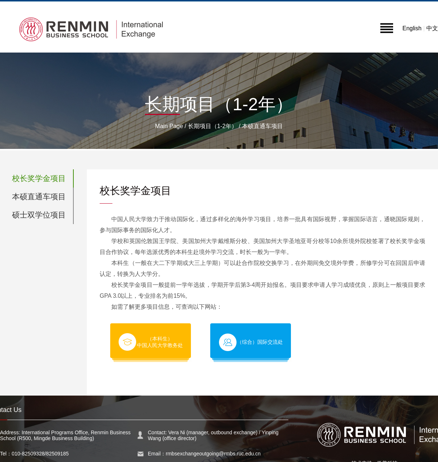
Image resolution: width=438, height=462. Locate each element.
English (411, 28)
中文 (432, 28)
